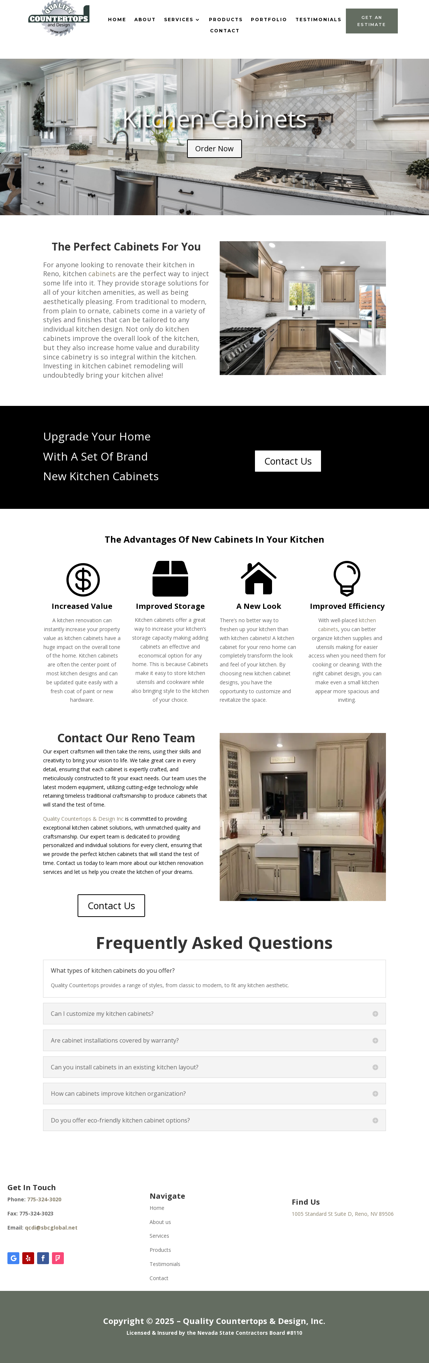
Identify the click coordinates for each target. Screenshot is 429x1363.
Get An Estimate (371, 21)
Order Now (214, 148)
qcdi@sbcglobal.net (51, 1227)
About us (160, 1221)
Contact (225, 30)
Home (117, 19)
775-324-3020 (44, 1199)
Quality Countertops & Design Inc (83, 818)
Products (226, 19)
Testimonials (318, 19)
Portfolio (269, 19)
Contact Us (288, 461)
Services (178, 19)
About (145, 19)
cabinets (102, 273)
